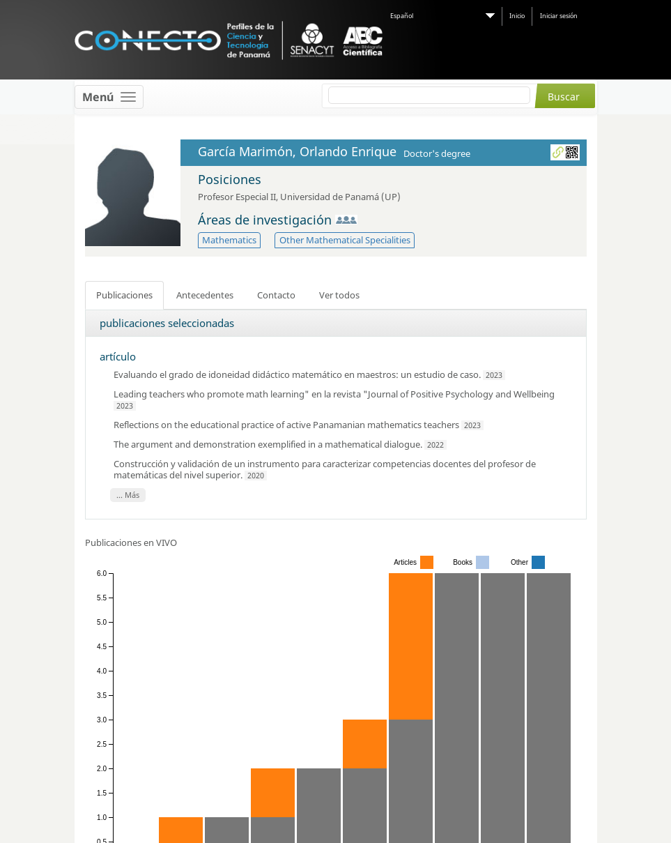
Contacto (276, 295)
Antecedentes (204, 295)
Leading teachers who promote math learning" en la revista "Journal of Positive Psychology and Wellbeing (334, 394)
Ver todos (339, 295)
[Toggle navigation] (109, 97)
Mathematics (229, 240)
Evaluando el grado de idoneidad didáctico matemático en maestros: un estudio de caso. (298, 374)
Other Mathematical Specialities (344, 240)
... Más (127, 495)
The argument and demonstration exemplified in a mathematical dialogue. (269, 444)
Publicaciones (124, 295)
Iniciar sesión (559, 15)
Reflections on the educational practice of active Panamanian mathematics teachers (286, 424)
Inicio (517, 15)
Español (401, 15)
